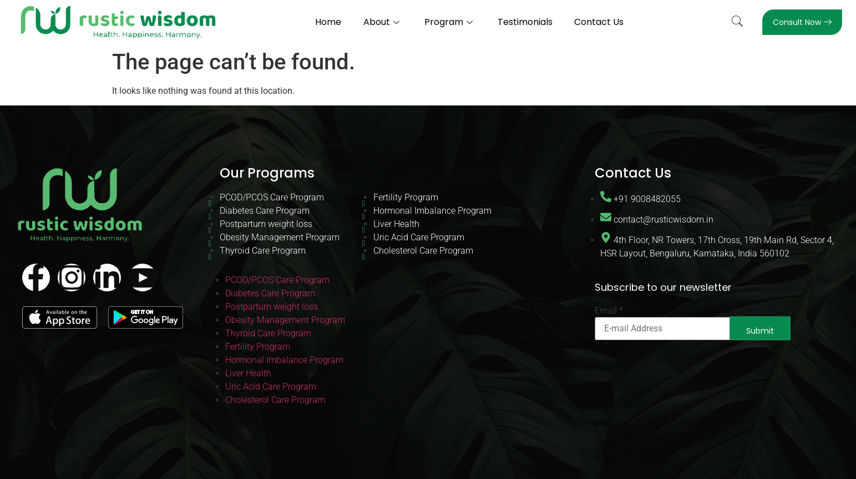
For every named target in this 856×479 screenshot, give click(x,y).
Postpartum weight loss (266, 224)
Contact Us (599, 22)
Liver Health (396, 224)
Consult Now (802, 22)
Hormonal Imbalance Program (432, 210)
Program (449, 22)
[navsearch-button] (737, 22)
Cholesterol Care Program (423, 250)
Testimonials (525, 22)
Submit (760, 330)
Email (609, 310)
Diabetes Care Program (265, 210)
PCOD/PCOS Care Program (272, 197)
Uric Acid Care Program (418, 237)
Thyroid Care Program (263, 250)
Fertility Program (405, 197)
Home (328, 22)
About (382, 22)
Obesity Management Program (280, 237)
